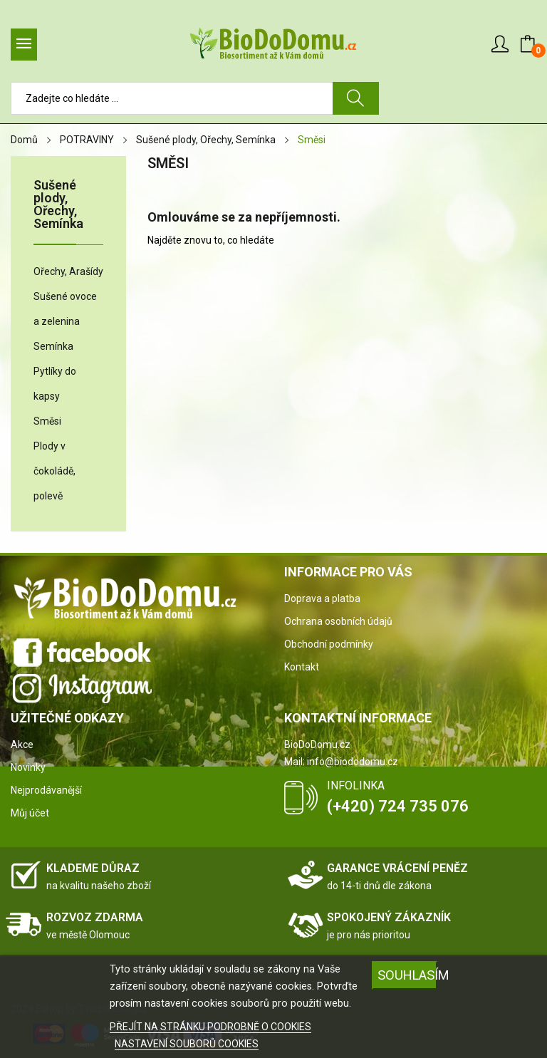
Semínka (53, 346)
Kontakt (301, 667)
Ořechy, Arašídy (68, 271)
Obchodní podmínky (328, 644)
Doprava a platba (322, 598)
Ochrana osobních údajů (338, 621)
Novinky (28, 767)
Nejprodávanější (46, 790)
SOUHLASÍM (407, 975)
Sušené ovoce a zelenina (65, 309)
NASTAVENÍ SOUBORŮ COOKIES (187, 1043)
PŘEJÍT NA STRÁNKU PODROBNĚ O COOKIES (210, 1026)
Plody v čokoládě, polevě (54, 471)
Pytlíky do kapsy (54, 383)
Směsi (47, 421)
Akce (22, 744)
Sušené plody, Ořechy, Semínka (58, 205)
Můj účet (30, 813)
